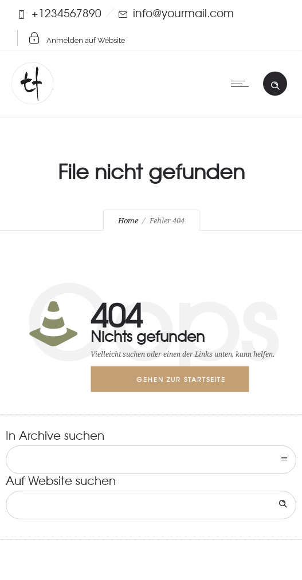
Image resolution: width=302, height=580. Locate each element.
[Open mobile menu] (242, 83)
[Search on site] (151, 505)
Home (128, 220)
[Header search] (275, 83)
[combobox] (151, 459)
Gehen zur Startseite (181, 379)
